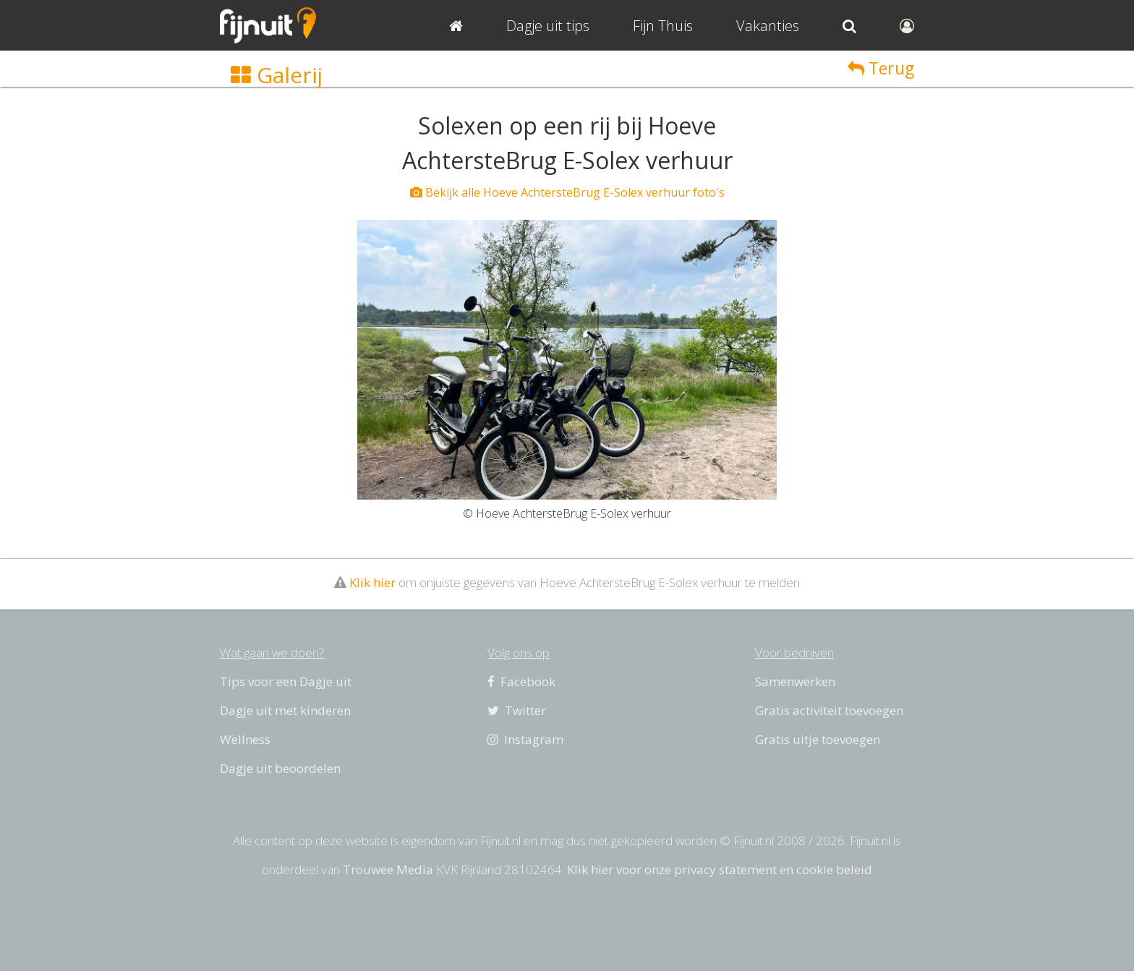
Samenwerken (795, 681)
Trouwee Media (388, 869)
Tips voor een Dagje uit (285, 681)
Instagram (525, 739)
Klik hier (372, 582)
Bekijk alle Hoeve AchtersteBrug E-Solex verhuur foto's (567, 192)
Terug (881, 68)
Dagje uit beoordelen (280, 768)
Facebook (521, 681)
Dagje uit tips (547, 25)
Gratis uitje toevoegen (817, 739)
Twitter (516, 710)
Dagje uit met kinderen (285, 710)
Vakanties (767, 25)
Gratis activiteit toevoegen (829, 710)
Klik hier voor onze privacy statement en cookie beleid (719, 869)
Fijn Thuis (663, 25)
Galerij (277, 75)
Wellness (245, 739)
